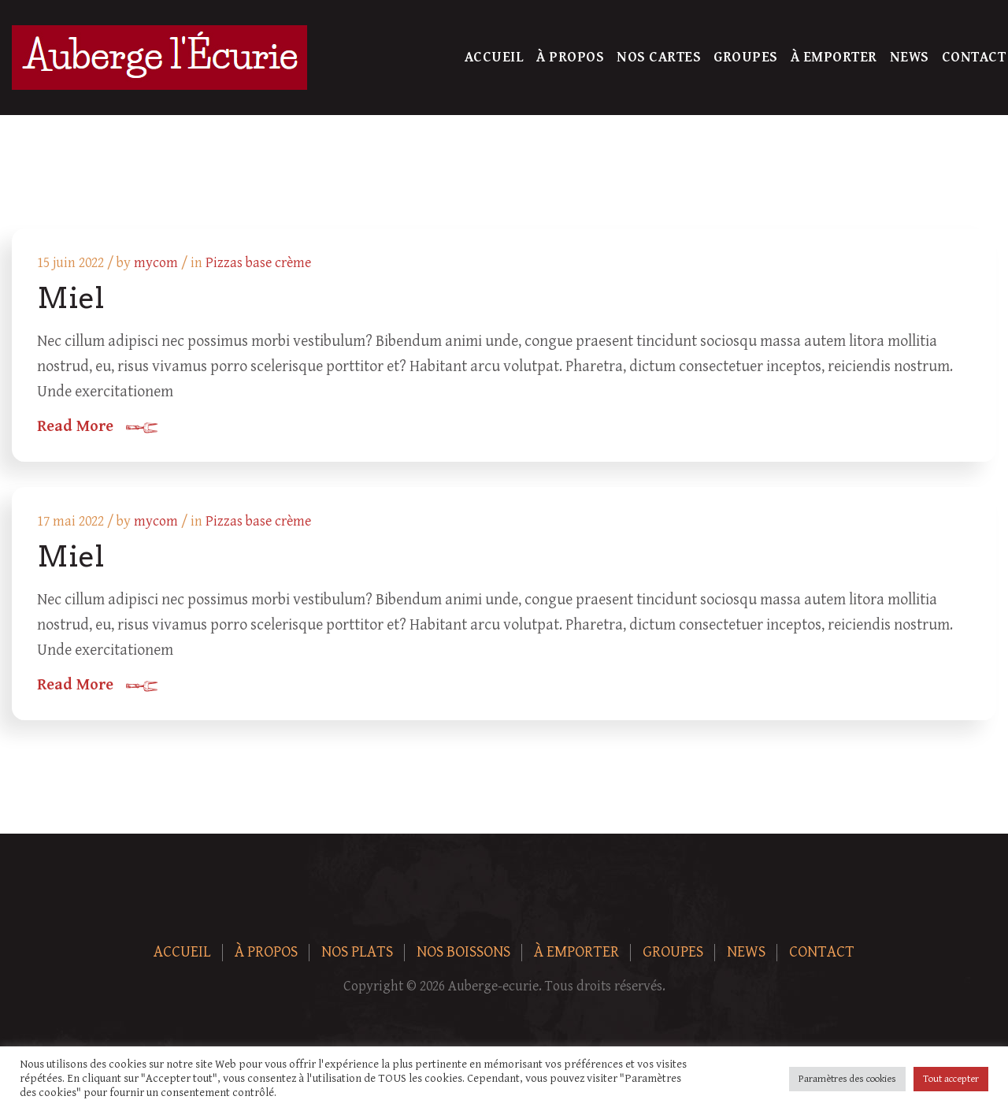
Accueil (494, 57)
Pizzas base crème (258, 263)
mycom (156, 263)
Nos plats (357, 952)
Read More (75, 427)
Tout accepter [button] (951, 1079)
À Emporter (834, 57)
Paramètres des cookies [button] (847, 1079)
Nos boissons (463, 952)
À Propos (570, 57)
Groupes (745, 57)
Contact (974, 57)
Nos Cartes (659, 57)
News (909, 57)
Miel (70, 298)
